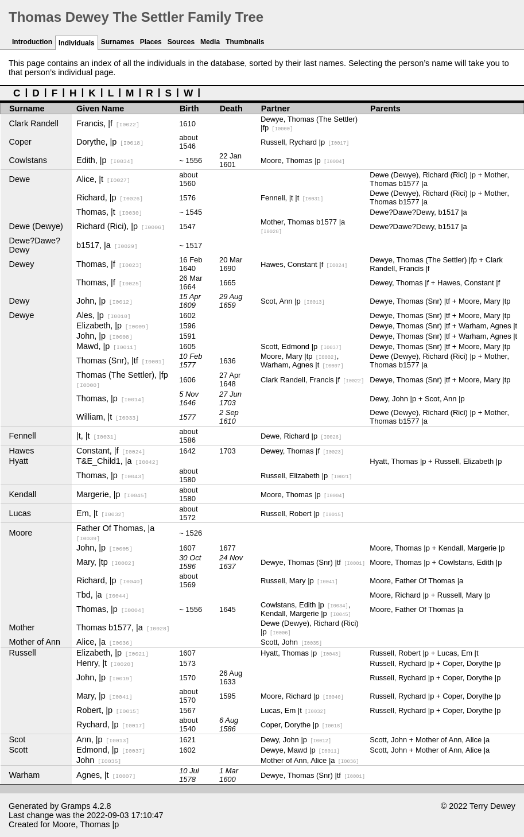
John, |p (104, 300)
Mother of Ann (35, 641)
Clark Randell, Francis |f (312, 379)
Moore (21, 532)
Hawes (21, 450)
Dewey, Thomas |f (302, 451)
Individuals (77, 43)
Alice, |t (103, 179)
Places (151, 42)
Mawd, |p (106, 346)
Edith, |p (104, 160)
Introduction (32, 42)
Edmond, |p (110, 749)
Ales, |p (103, 315)
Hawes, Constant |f (304, 264)
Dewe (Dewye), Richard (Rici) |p (310, 627)
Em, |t (100, 513)
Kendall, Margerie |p (306, 613)
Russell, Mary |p (299, 580)
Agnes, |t (105, 775)
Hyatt (19, 461)
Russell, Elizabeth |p (306, 475)
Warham (24, 775)
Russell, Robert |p (302, 513)
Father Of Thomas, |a (115, 533)
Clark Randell (34, 123)
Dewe (19, 179)
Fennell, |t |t (292, 197)
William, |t (107, 416)
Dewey (21, 264)
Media (210, 42)
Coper (20, 141)
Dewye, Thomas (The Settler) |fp (309, 123)
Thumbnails (245, 42)
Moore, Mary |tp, (300, 356)
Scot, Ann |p (293, 301)
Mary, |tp (105, 562)
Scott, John (291, 642)
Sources (181, 42)
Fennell (22, 435)
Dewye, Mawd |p (300, 750)
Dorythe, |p (109, 141)
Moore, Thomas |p (303, 160)
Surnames (117, 42)
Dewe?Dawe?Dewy (35, 245)
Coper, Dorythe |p (302, 724)
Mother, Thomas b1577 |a (303, 226)
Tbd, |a (102, 594)
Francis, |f (107, 123)
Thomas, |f (109, 264)
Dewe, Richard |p (301, 436)
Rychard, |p (110, 724)
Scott (18, 749)
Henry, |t (105, 663)
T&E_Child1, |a (117, 461)
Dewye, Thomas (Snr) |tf (313, 562)
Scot (17, 739)
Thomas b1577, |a (123, 627)
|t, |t (96, 435)
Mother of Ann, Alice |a (310, 760)
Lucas (20, 513)
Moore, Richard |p (302, 696)
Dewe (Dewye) (36, 226)
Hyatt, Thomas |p (301, 653)
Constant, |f (110, 450)
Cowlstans (28, 160)
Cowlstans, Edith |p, (305, 604)
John (98, 760)
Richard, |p (109, 197)
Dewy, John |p (296, 739)
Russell (22, 652)
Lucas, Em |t (293, 710)
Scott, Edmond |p (301, 346)
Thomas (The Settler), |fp (122, 379)
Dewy (19, 300)
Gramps (75, 806)
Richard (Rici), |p (120, 226)
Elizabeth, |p (112, 325)
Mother (22, 627)
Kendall (23, 494)
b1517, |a (107, 245)
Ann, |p (102, 739)
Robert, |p (107, 710)
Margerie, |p (111, 494)
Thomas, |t (109, 211)
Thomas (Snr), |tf (120, 360)
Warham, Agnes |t (302, 365)
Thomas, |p (110, 398)
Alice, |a (104, 641)
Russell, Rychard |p (305, 142)
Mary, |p (104, 695)
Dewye (21, 315)
